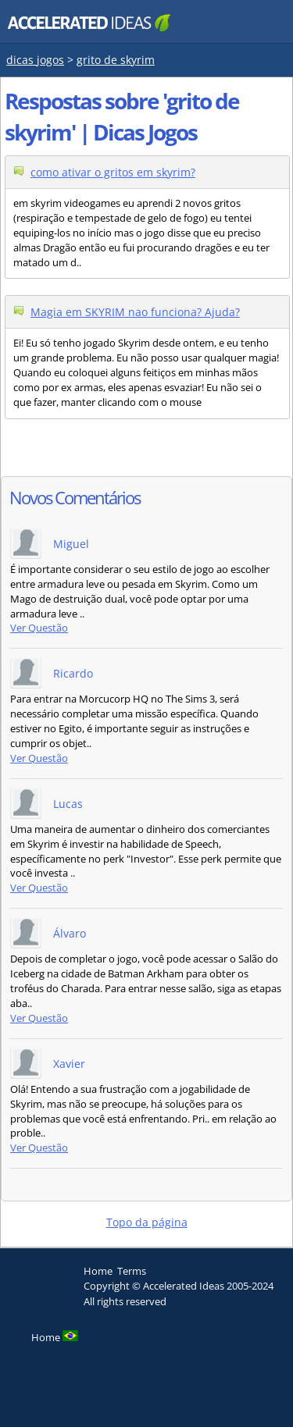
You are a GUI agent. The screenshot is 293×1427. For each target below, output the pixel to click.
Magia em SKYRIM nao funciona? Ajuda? (135, 311)
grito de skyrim (116, 59)
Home (98, 1271)
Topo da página (147, 1222)
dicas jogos (35, 59)
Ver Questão (39, 628)
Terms (131, 1271)
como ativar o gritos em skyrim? (112, 172)
